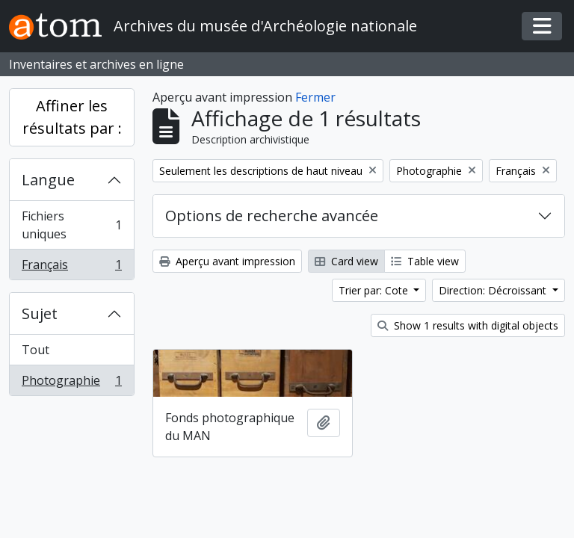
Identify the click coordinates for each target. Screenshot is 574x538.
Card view (346, 261)
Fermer (315, 97)
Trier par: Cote (375, 290)
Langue (48, 180)
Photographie (71, 383)
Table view (425, 261)
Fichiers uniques (71, 225)
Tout (35, 349)
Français (71, 267)
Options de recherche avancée (271, 215)
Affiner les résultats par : (72, 117)
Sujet (40, 313)
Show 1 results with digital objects (467, 325)
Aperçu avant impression (227, 261)
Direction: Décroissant (494, 290)
